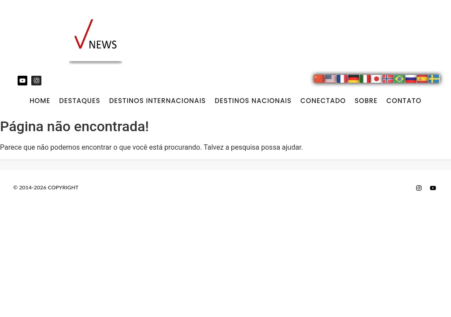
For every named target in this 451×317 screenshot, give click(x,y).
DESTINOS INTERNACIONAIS (157, 100)
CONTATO (403, 100)
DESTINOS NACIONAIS (253, 100)
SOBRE (366, 100)
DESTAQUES (79, 100)
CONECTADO (323, 100)
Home (40, 100)
